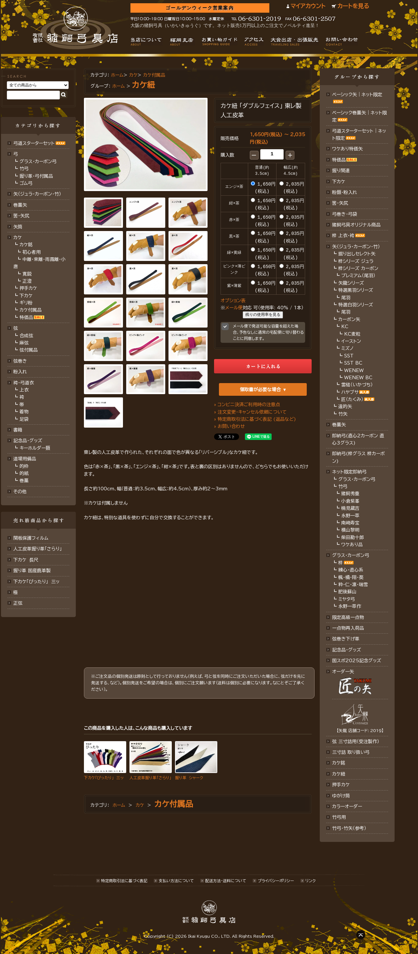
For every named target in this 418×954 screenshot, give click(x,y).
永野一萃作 (349, 606)
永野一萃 (350, 515)
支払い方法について (176, 881)
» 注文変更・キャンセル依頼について (250, 411)
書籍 (17, 430)
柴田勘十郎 (352, 537)
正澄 (27, 281)
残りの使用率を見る (262, 314)
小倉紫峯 (350, 501)
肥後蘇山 (347, 591)
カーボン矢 (349, 319)
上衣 (24, 390)
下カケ (26, 295)
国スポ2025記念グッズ (356, 660)
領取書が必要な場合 (260, 388)
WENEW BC (358, 377)
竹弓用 (339, 817)
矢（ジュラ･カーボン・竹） (356, 246)
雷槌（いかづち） (357, 384)
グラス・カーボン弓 (38, 161)
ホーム (117, 75)
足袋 (24, 419)
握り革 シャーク (189, 777)
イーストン (351, 341)
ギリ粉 (26, 303)
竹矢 (342, 414)
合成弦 (26, 335)
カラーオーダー (347, 806)
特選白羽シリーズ (355, 305)
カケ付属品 (31, 310)
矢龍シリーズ (351, 283)
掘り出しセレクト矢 (356, 253)
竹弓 (24, 168)
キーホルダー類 (35, 448)
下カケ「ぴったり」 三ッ (36, 581)
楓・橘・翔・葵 (350, 577)
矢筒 (17, 227)
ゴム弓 (26, 183)
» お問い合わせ (229, 425)
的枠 (24, 466)
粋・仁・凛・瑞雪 (353, 584)
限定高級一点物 (348, 617)
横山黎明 (350, 530)
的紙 (24, 473)
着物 (24, 411)
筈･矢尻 (21, 215)
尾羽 (345, 297)
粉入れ (20, 371)
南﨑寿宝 (350, 523)
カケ (17, 237)
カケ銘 (26, 244)
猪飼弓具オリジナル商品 (356, 225)
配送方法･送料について (225, 881)
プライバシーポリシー (276, 881)
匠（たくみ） (352, 399)
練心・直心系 (350, 570)
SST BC (353, 363)
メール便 (234, 306)
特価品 (26, 317)
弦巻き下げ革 (345, 639)
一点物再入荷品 (348, 628)
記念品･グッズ (346, 650)
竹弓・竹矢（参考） (349, 828)
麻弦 (24, 343)
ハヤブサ (349, 392)
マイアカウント (307, 6)
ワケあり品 (352, 544)
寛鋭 (27, 274)
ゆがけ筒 (341, 795)
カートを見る (353, 6)
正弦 (17, 603)
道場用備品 (24, 459)
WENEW (354, 370)
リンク (310, 881)
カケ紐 (143, 85)
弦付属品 (29, 350)
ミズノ (347, 348)
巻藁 (24, 480)
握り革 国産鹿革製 (32, 570)
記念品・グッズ (27, 440)
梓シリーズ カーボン (358, 268)
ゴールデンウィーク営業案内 (200, 8)
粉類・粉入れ (344, 192)
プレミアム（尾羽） (358, 275)
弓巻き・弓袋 (344, 214)
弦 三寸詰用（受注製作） (355, 741)
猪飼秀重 (350, 493)
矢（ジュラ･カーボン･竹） (37, 194)
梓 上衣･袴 (343, 235)
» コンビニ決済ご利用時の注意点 (247, 403)
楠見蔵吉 (350, 508)
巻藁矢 (20, 205)
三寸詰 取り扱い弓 (351, 752)
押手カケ (28, 288)
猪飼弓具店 (75, 27)
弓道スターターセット (34, 143)
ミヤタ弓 (346, 599)
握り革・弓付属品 (36, 176)
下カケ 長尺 (25, 560)
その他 (20, 491)
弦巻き (20, 361)
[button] (254, 155)
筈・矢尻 (340, 203)
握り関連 (341, 170)
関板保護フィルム (30, 538)
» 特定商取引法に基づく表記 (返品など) (255, 418)
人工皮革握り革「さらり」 (37, 549)
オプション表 (233, 299)
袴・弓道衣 (23, 382)
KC (344, 326)
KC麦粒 (352, 334)
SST (349, 356)
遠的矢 (345, 406)
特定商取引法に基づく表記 (124, 881)
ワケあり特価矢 (347, 149)
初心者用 (31, 252)
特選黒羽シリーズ (355, 290)
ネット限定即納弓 (349, 472)
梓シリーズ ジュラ (355, 261)
